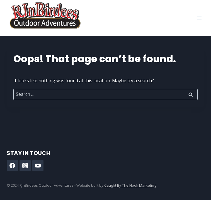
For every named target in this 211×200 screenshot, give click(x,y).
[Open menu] (199, 18)
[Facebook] (12, 165)
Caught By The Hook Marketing (130, 185)
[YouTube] (37, 165)
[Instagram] (25, 165)
